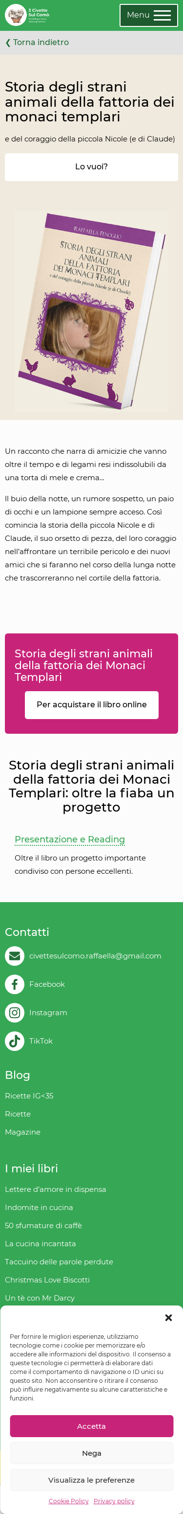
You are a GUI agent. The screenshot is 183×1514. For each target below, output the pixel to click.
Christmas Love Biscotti (47, 1279)
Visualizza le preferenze (91, 1480)
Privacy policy (114, 1501)
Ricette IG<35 (29, 1095)
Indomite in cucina (39, 1207)
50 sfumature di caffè (43, 1225)
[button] (168, 1318)
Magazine (23, 1132)
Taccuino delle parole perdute (59, 1261)
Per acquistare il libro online (92, 704)
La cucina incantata (40, 1243)
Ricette (18, 1113)
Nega (92, 1453)
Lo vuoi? (91, 166)
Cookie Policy (69, 1501)
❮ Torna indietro (37, 42)
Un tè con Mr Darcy (40, 1298)
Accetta (91, 1426)
